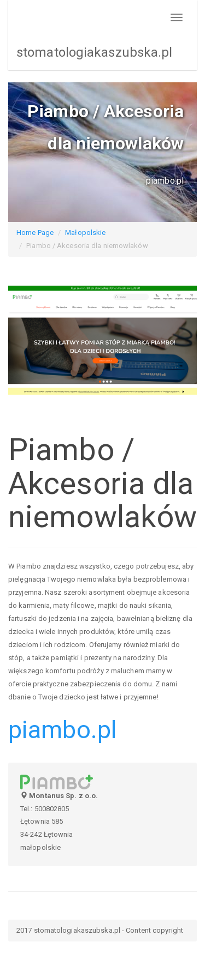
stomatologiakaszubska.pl (94, 52)
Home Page (35, 232)
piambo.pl (62, 729)
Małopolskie (85, 232)
